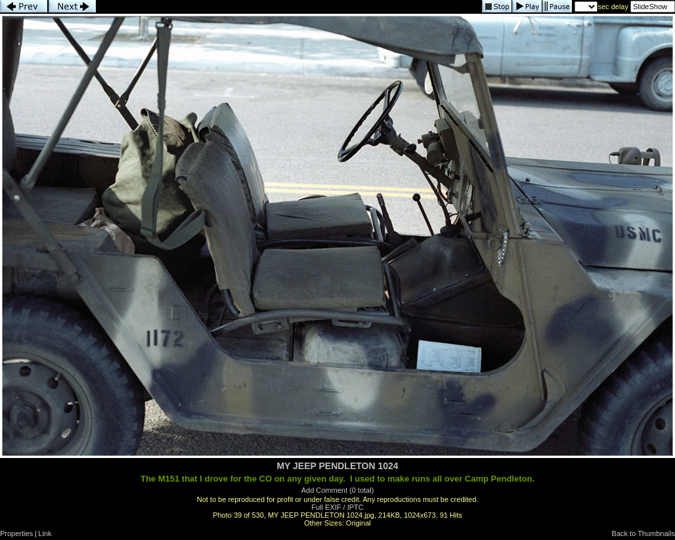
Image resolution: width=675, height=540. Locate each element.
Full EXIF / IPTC (337, 507)
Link (44, 533)
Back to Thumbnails (643, 533)
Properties (16, 533)
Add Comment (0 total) (337, 490)
